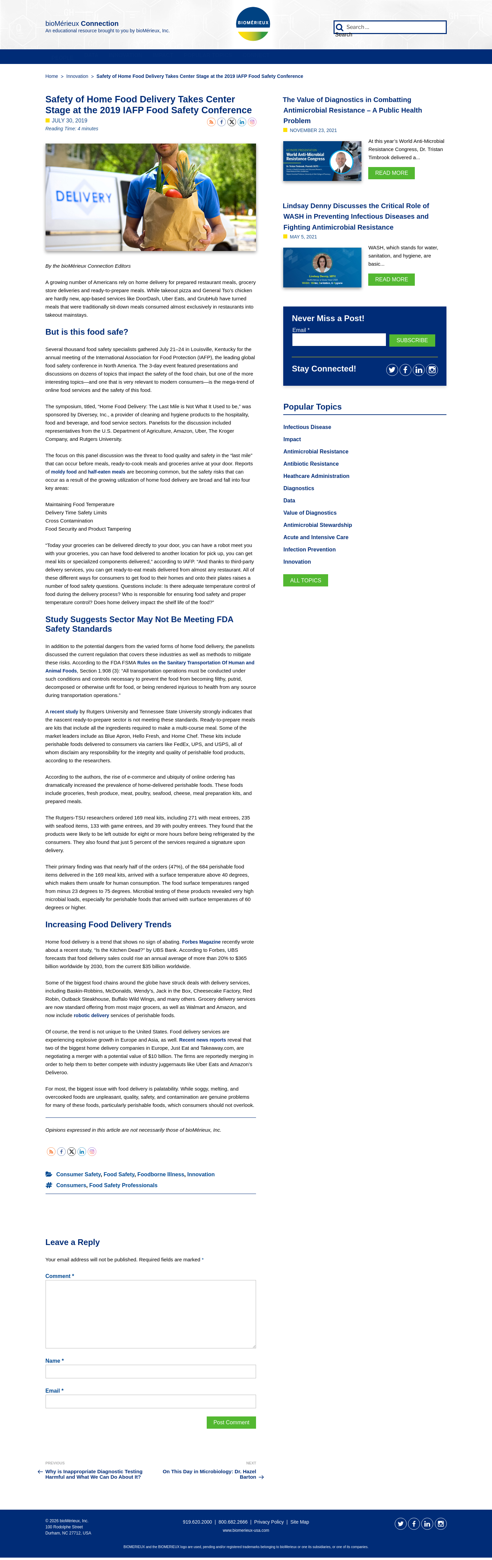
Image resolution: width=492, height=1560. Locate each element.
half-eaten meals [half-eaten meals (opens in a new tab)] (110, 474)
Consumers (71, 1188)
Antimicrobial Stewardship (321, 538)
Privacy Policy (269, 1524)
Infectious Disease (310, 437)
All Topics (307, 595)
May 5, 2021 (305, 249)
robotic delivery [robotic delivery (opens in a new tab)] (93, 1017)
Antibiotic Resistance (314, 475)
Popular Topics (321, 57)
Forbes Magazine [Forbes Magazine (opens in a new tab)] (202, 944)
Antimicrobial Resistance (319, 462)
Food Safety (119, 1177)
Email (55, 1393)
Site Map (299, 1524)
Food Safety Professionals (123, 1188)
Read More (391, 175)
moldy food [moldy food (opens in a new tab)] (65, 474)
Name (55, 1363)
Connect (396, 57)
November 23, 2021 (316, 132)
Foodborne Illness (160, 1177)
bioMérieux (107, 21)
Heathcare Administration (320, 487)
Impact (249, 57)
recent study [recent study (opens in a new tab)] (65, 714)
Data (127, 57)
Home (52, 78)
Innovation (186, 57)
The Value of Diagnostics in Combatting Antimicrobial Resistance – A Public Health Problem (361, 112)
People (74, 57)
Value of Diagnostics (313, 525)
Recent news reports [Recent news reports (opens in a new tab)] (204, 1042)
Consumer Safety (78, 1177)
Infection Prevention (312, 563)
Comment (60, 1278)
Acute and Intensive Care (319, 550)
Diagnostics (300, 500)
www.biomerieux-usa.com (246, 1532)
